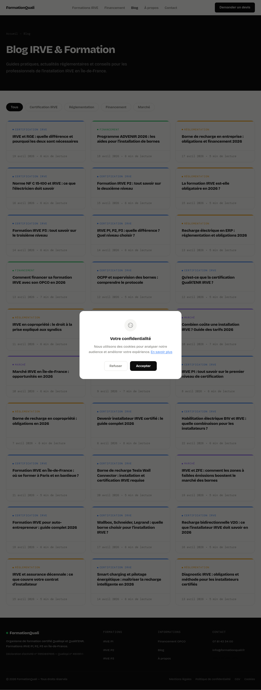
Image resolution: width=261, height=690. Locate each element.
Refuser (116, 366)
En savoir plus (161, 352)
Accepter (143, 366)
